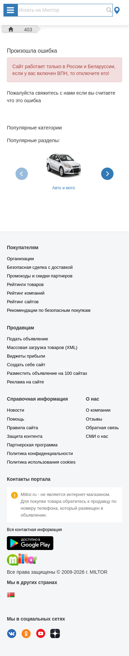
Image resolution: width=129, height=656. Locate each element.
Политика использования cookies (41, 462)
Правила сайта (22, 427)
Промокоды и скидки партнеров (40, 275)
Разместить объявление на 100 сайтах (47, 373)
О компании (98, 410)
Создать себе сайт (26, 364)
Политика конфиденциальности (40, 453)
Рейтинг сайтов (23, 301)
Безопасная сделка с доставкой (40, 267)
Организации (20, 258)
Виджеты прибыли (26, 356)
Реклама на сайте (25, 381)
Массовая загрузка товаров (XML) (42, 347)
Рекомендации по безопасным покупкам (48, 310)
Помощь (15, 419)
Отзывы (94, 419)
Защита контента (24, 436)
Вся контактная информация (34, 529)
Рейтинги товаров (25, 284)
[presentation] (22, 173)
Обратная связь (102, 427)
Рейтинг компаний (25, 293)
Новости (15, 410)
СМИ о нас (97, 436)
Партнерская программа (32, 444)
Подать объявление (27, 338)
